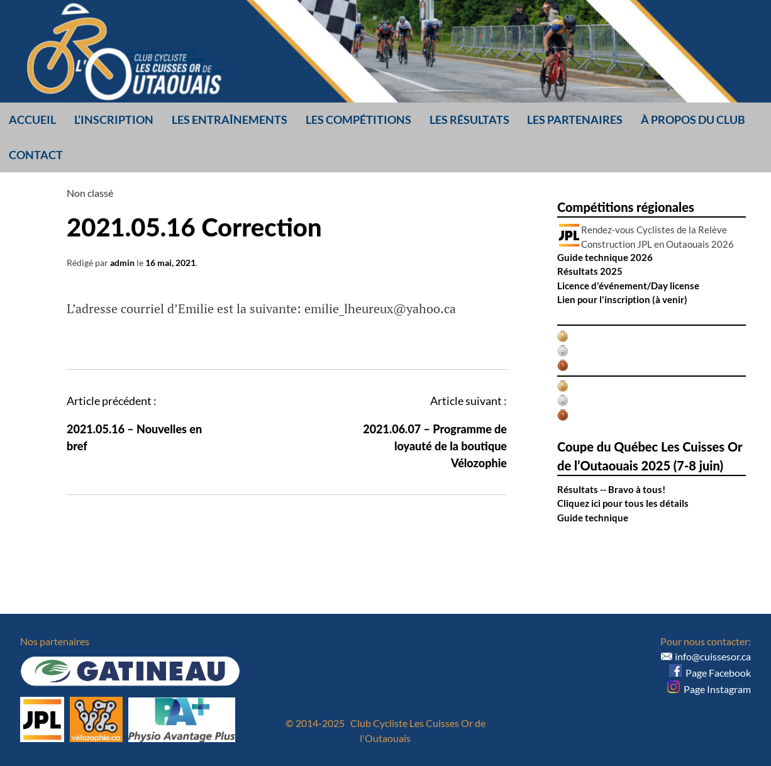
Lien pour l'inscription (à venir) (622, 299)
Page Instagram (709, 689)
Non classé (90, 193)
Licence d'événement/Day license (628, 285)
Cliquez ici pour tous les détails (623, 503)
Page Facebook (710, 673)
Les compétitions (358, 119)
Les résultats (469, 119)
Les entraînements (229, 119)
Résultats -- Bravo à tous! (611, 489)
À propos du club (693, 119)
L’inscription (113, 119)
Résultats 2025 (590, 271)
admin (122, 262)
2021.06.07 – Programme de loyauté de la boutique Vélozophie (435, 446)
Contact (36, 155)
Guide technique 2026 (605, 257)
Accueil (32, 119)
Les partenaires (575, 119)
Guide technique (592, 517)
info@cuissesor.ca (713, 656)
